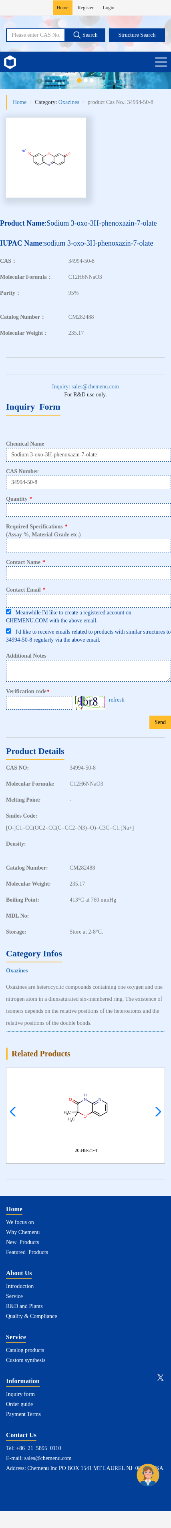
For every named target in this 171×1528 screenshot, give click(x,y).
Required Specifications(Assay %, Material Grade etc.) (43, 531)
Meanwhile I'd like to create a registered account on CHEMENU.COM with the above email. (68, 616)
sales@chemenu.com (48, 1458)
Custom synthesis (25, 1360)
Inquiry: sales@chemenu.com (85, 387)
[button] (156, 1111)
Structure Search (137, 35)
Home (62, 7)
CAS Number (22, 471)
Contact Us (21, 1435)
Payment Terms (23, 1414)
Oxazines (68, 102)
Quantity (19, 499)
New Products (22, 1242)
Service (14, 1296)
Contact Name (25, 562)
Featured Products (27, 1252)
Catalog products (25, 1350)
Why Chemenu (23, 1232)
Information (23, 1381)
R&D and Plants (24, 1306)
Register (86, 7)
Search (85, 35)
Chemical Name (25, 444)
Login (109, 7)
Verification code (28, 691)
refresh (117, 700)
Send (160, 722)
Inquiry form (20, 1394)
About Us (19, 1273)
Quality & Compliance (31, 1316)
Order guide (19, 1404)
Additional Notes (26, 656)
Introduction (20, 1286)
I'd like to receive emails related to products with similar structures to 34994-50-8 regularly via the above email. (88, 635)
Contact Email (26, 590)
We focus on (20, 1222)
